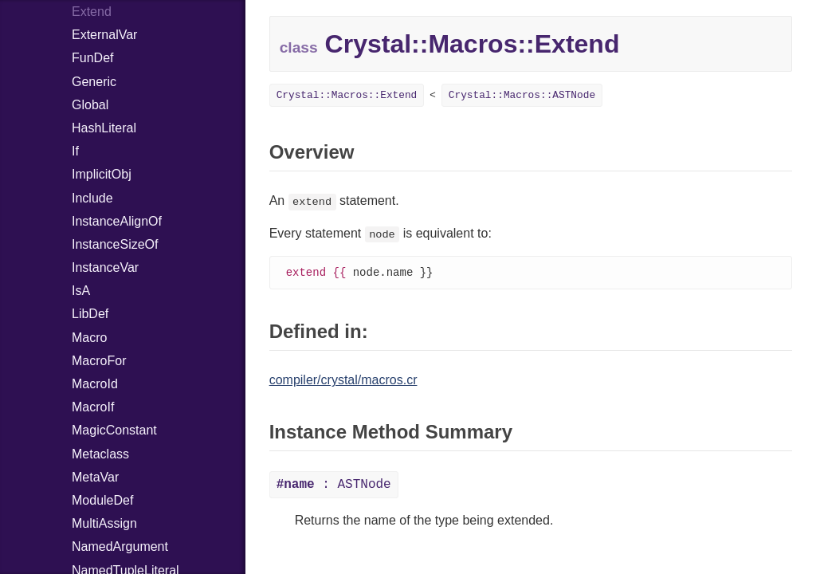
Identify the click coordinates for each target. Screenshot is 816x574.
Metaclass (100, 454)
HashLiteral (104, 128)
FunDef (92, 58)
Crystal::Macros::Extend (347, 95)
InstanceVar (105, 267)
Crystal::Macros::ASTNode (522, 95)
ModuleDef (102, 500)
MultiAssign (104, 523)
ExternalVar (104, 34)
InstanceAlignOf (117, 221)
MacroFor (99, 361)
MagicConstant (114, 430)
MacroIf (93, 407)
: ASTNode (334, 485)
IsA (81, 290)
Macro (89, 337)
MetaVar (95, 477)
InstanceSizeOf (115, 244)
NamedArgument (120, 546)
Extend (92, 11)
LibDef (90, 313)
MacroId (95, 384)
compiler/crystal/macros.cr (343, 380)
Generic (94, 81)
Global (90, 105)
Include (92, 198)
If (75, 151)
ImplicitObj (101, 174)
